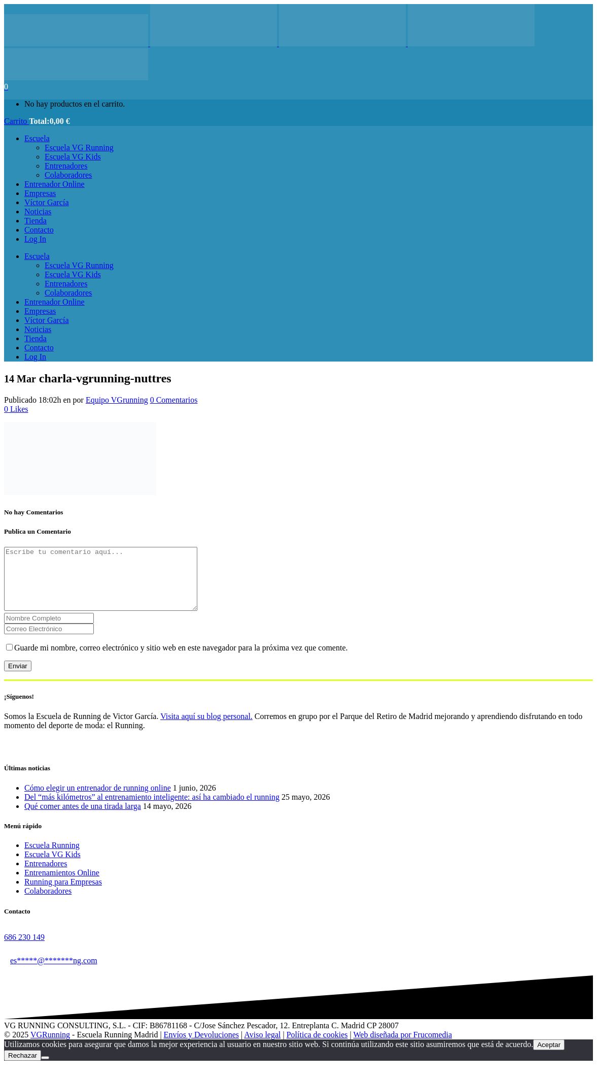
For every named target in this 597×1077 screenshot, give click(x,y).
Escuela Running (52, 857)
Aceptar (548, 1057)
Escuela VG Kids (52, 866)
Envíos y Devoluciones (201, 1046)
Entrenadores (45, 875)
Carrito (16, 121)
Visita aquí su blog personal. (206, 728)
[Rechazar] (45, 1069)
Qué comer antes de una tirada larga (82, 818)
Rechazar (22, 1067)
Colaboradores (48, 903)
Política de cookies (317, 1046)
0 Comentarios (174, 400)
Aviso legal (262, 1046)
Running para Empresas (63, 894)
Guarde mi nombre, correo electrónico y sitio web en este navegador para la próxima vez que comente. (181, 660)
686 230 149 (24, 949)
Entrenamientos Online (61, 884)
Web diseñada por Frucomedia (402, 1046)
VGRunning (50, 1046)
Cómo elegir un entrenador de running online (97, 800)
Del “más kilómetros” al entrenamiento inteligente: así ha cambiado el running (151, 809)
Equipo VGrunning (117, 400)
